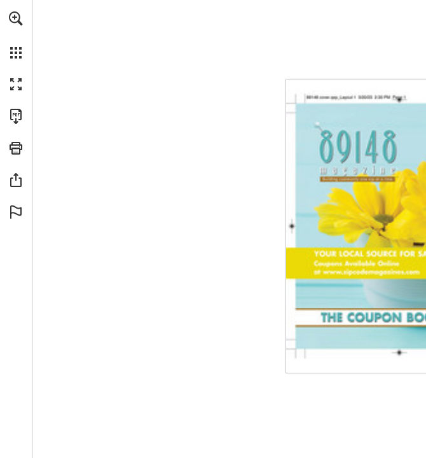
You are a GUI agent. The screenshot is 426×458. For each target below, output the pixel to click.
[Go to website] (366, 285)
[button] (16, 18)
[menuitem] (16, 35)
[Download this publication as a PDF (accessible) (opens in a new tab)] (16, 116)
